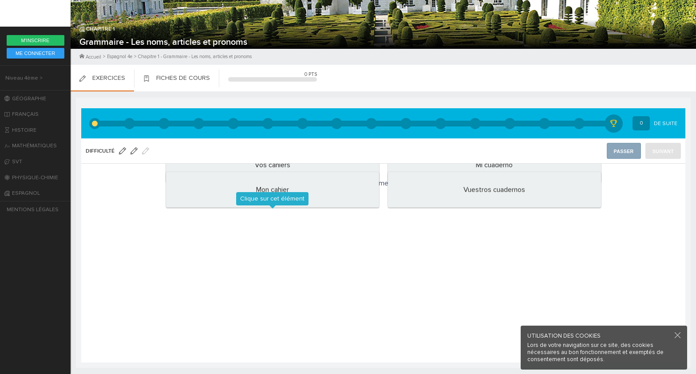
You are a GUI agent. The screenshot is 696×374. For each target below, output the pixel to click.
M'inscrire (35, 40)
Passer (625, 151)
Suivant (664, 151)
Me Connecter (35, 53)
